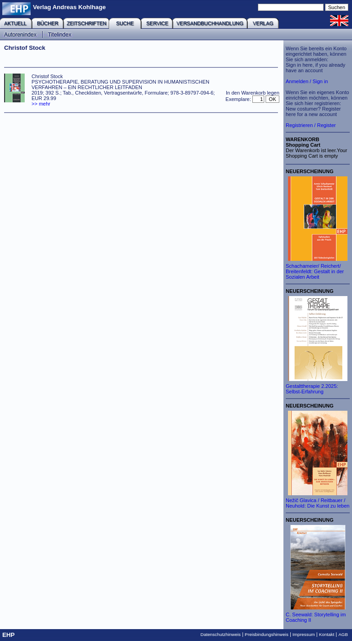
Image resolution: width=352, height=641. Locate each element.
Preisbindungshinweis (266, 634)
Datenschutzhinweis (221, 634)
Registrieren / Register (311, 125)
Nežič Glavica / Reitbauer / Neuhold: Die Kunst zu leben (317, 503)
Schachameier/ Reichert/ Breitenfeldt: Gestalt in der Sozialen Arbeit (315, 271)
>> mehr (41, 103)
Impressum (304, 634)
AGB (343, 634)
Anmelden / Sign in (307, 81)
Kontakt (327, 634)
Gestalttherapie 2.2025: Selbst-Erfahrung (312, 388)
